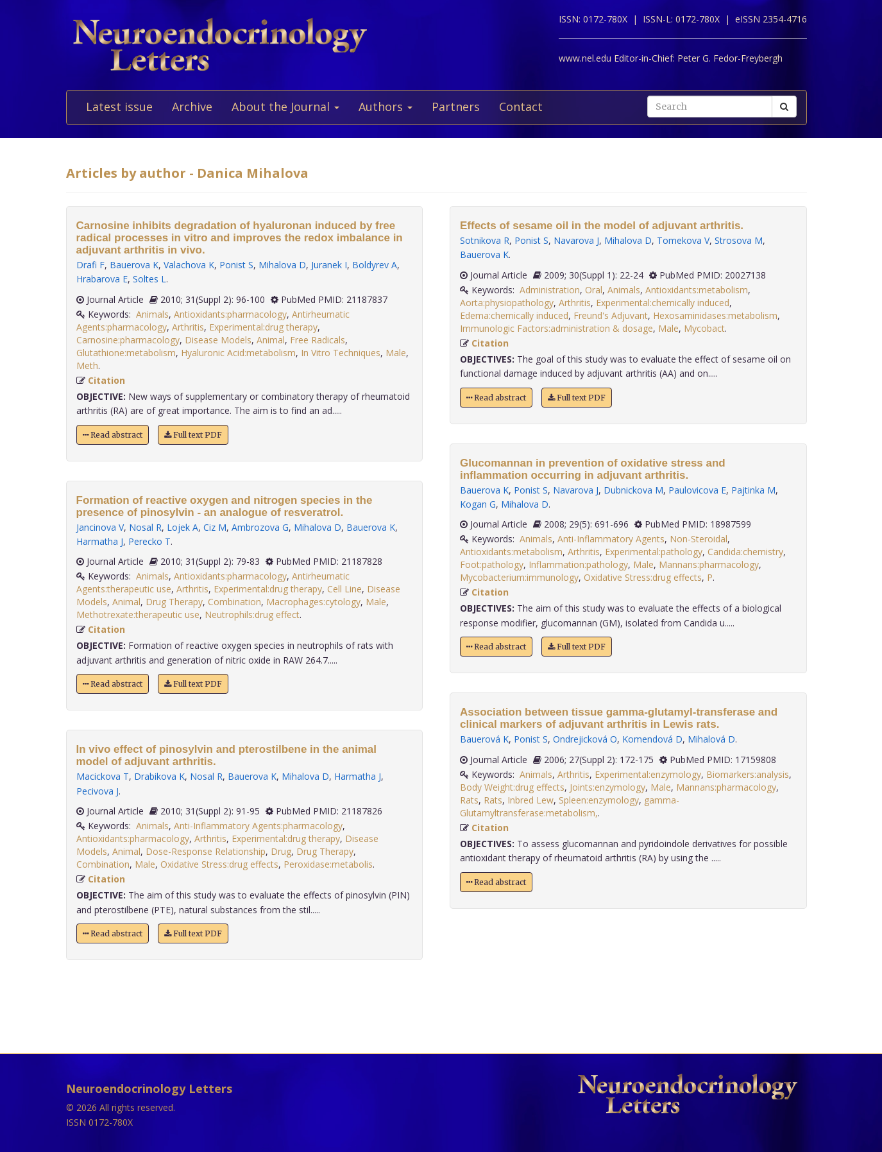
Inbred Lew (530, 800)
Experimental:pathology (653, 552)
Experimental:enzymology (648, 774)
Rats (469, 800)
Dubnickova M (633, 490)
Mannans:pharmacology (709, 564)
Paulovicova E (697, 490)
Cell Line (344, 589)
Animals (152, 314)
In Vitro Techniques (340, 353)
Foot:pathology (491, 564)
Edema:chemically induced (514, 315)
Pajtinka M (753, 490)
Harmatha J (99, 541)
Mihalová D (711, 739)
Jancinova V (100, 527)
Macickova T (102, 776)
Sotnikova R (484, 240)
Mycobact (704, 328)
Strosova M (739, 240)
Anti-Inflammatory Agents (611, 539)
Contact (521, 106)
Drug (281, 851)
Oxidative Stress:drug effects (219, 864)
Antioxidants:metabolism (696, 290)
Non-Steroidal (698, 539)
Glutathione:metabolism (126, 353)
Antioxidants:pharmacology (230, 314)
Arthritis (188, 327)
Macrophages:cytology (313, 602)
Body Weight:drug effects (512, 787)
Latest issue (119, 106)
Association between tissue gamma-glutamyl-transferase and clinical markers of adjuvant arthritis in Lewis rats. (618, 718)
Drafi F (90, 265)
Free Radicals (317, 340)
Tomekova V (683, 240)
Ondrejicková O (585, 739)
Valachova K (189, 265)
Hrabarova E (102, 279)
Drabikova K (159, 776)
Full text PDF (193, 435)
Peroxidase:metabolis (328, 864)
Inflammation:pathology (578, 564)
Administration (550, 290)
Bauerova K (134, 265)
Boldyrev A (374, 265)
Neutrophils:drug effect (252, 614)
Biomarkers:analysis (747, 774)
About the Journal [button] (285, 106)
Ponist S (236, 265)
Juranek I (329, 265)
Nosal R (145, 527)
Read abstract (112, 435)
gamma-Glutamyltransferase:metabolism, (569, 806)
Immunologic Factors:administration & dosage (556, 328)
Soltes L (149, 279)
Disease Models (218, 340)
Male (396, 353)
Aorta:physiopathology (507, 303)
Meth (87, 365)
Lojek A (182, 527)
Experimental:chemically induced (662, 303)
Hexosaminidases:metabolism (715, 315)
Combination (234, 602)
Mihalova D (282, 265)
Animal (271, 340)
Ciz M (214, 527)
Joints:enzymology (607, 787)
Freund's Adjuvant (610, 315)
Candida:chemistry (745, 552)
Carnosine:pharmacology (128, 340)
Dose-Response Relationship (206, 851)
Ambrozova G (260, 527)
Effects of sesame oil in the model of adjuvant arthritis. (601, 225)
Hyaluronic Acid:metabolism (238, 353)
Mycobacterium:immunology (519, 577)
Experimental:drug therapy (263, 327)
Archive (192, 106)
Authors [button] (385, 106)
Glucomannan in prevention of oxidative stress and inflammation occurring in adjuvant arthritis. (592, 469)
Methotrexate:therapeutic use (137, 614)
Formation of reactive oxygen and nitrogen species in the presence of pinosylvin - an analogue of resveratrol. (224, 506)
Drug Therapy (174, 602)
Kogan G (478, 504)
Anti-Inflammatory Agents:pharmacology (258, 826)
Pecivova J (97, 791)
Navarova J (576, 240)
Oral (593, 290)
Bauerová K (484, 739)
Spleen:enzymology (599, 800)
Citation (106, 380)
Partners (456, 106)
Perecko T (149, 541)
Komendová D (652, 739)
